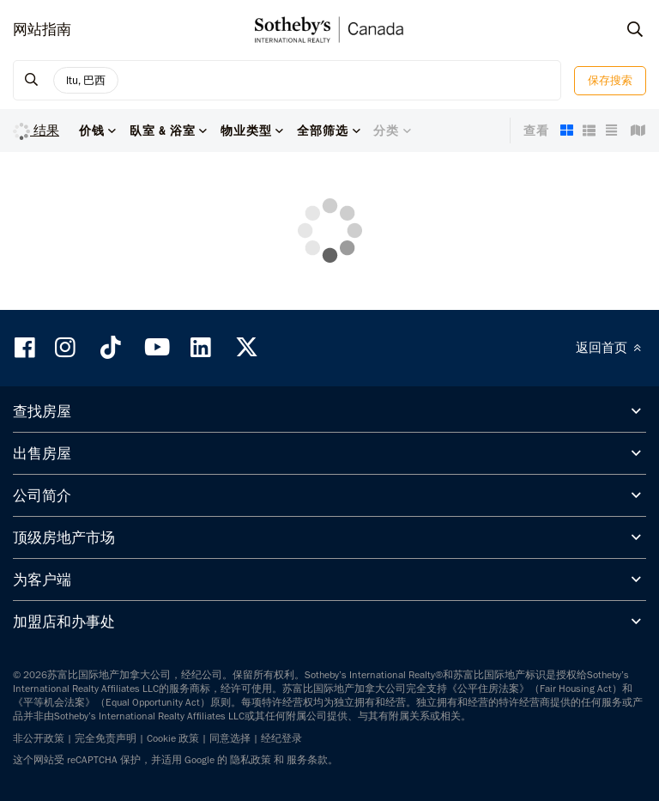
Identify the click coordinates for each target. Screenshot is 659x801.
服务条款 (307, 760)
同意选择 (230, 738)
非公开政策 (38, 738)
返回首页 (611, 347)
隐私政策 (250, 760)
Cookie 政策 (173, 738)
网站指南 (42, 29)
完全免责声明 (105, 738)
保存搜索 (610, 80)
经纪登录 (281, 738)
